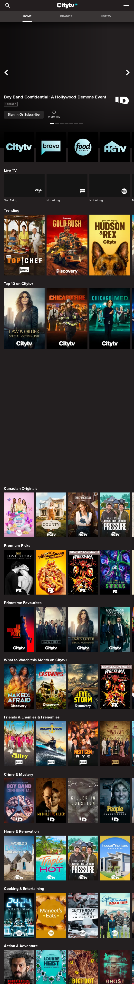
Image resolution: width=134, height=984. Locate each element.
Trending (11, 210)
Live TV (10, 170)
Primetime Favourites (23, 477)
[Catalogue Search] (8, 5)
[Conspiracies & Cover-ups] (19, 846)
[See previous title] (6, 73)
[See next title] (127, 73)
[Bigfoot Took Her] (83, 846)
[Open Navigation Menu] (126, 5)
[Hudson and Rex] (109, 245)
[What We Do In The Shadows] (115, 446)
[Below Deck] (51, 618)
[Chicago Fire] (67, 318)
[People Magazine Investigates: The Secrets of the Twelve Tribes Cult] (115, 675)
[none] (11, 897)
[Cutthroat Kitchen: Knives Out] (83, 789)
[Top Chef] (24, 245)
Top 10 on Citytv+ (18, 283)
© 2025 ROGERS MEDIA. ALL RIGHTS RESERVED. (67, 968)
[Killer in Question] (83, 675)
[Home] (67, 5)
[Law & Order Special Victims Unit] (24, 318)
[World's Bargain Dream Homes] (19, 732)
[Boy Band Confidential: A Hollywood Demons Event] (19, 675)
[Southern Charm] (115, 618)
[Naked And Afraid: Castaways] (51, 561)
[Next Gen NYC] (83, 618)
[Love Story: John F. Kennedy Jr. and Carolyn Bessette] (19, 446)
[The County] (51, 389)
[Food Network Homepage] (83, 147)
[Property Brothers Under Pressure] (115, 389)
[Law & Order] (51, 503)
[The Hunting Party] (19, 503)
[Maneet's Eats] (51, 789)
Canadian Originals (21, 363)
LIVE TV (106, 16)
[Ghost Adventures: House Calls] (115, 846)
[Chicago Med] (109, 318)
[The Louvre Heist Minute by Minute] (51, 846)
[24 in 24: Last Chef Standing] (19, 789)
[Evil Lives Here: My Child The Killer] (51, 675)
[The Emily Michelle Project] (83, 389)
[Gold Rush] (67, 245)
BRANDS (66, 16)
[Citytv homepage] (19, 147)
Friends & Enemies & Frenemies (32, 591)
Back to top (67, 962)
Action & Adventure (21, 820)
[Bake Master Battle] (19, 389)
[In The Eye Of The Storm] (83, 561)
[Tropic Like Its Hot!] (51, 732)
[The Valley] (19, 618)
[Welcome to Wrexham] (83, 446)
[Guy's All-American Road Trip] (115, 789)
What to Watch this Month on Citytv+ (35, 534)
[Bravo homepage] (51, 147)
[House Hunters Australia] (115, 732)
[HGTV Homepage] (115, 147)
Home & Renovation (21, 705)
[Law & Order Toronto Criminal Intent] (115, 503)
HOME (27, 16)
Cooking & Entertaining (24, 763)
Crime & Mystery (18, 648)
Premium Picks (17, 420)
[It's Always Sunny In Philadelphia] (51, 446)
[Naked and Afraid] (19, 561)
